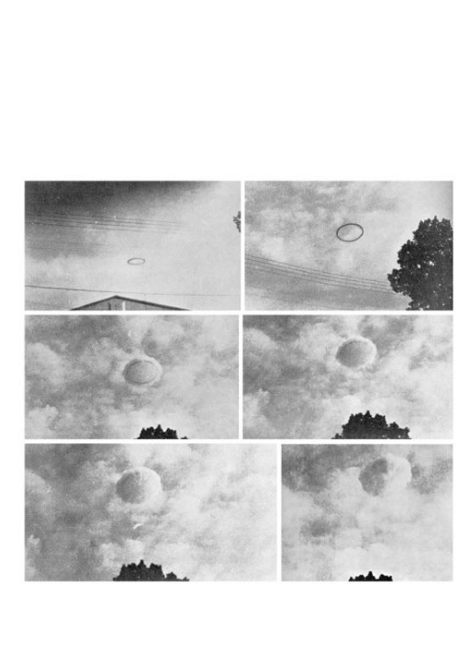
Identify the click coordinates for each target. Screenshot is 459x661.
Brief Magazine (229, 87)
